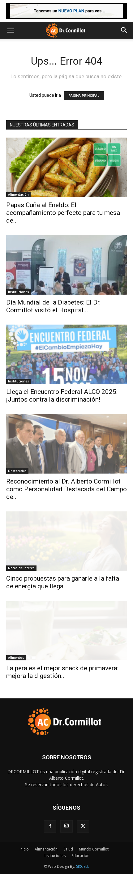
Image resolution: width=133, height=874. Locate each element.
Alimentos (16, 657)
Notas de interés (21, 568)
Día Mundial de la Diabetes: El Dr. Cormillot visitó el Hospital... (53, 306)
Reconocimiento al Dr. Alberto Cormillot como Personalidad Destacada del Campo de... (66, 489)
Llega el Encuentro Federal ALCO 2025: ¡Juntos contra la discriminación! (62, 395)
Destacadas (17, 471)
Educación (80, 855)
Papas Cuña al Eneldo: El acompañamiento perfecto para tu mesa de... (63, 212)
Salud (68, 849)
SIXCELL (82, 866)
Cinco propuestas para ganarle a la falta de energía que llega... (62, 582)
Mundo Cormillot (94, 849)
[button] (10, 30)
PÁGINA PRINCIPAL (83, 96)
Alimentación (18, 194)
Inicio (24, 849)
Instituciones (18, 292)
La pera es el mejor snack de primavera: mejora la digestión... (62, 672)
